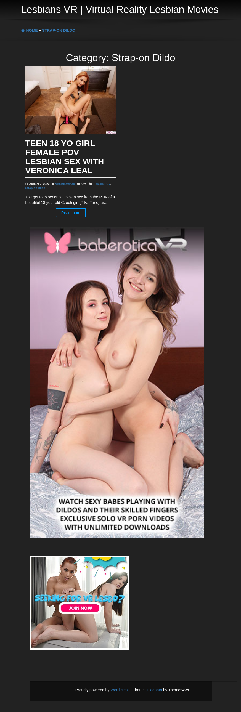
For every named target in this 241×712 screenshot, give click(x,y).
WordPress (119, 690)
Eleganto (154, 690)
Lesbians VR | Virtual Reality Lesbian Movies (120, 9)
